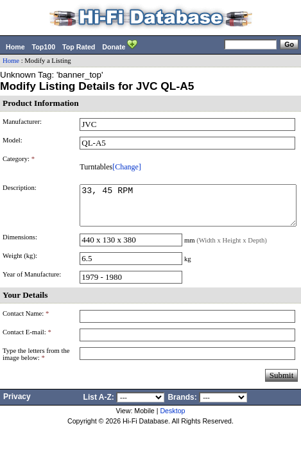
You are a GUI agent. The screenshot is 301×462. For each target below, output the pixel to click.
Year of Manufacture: (32, 282)
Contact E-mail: (27, 339)
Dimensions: (20, 244)
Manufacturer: (22, 121)
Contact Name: (26, 321)
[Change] (126, 166)
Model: (12, 140)
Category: (19, 158)
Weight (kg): (20, 263)
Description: (20, 187)
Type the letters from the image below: (36, 362)
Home (15, 47)
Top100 (44, 47)
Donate (119, 45)
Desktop (172, 418)
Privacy (17, 404)
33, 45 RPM (188, 209)
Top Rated (78, 47)
